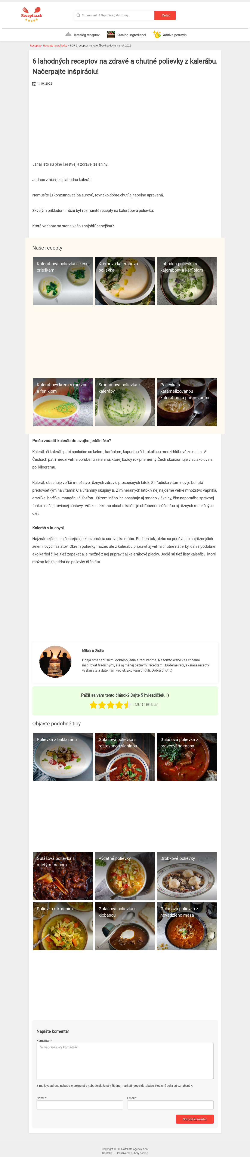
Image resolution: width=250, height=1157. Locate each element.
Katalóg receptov (82, 34)
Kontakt (107, 1153)
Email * (131, 1098)
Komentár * (44, 1040)
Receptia (35, 45)
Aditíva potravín (170, 34)
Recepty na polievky (55, 45)
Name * (41, 1098)
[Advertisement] (125, 119)
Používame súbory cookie (132, 1153)
